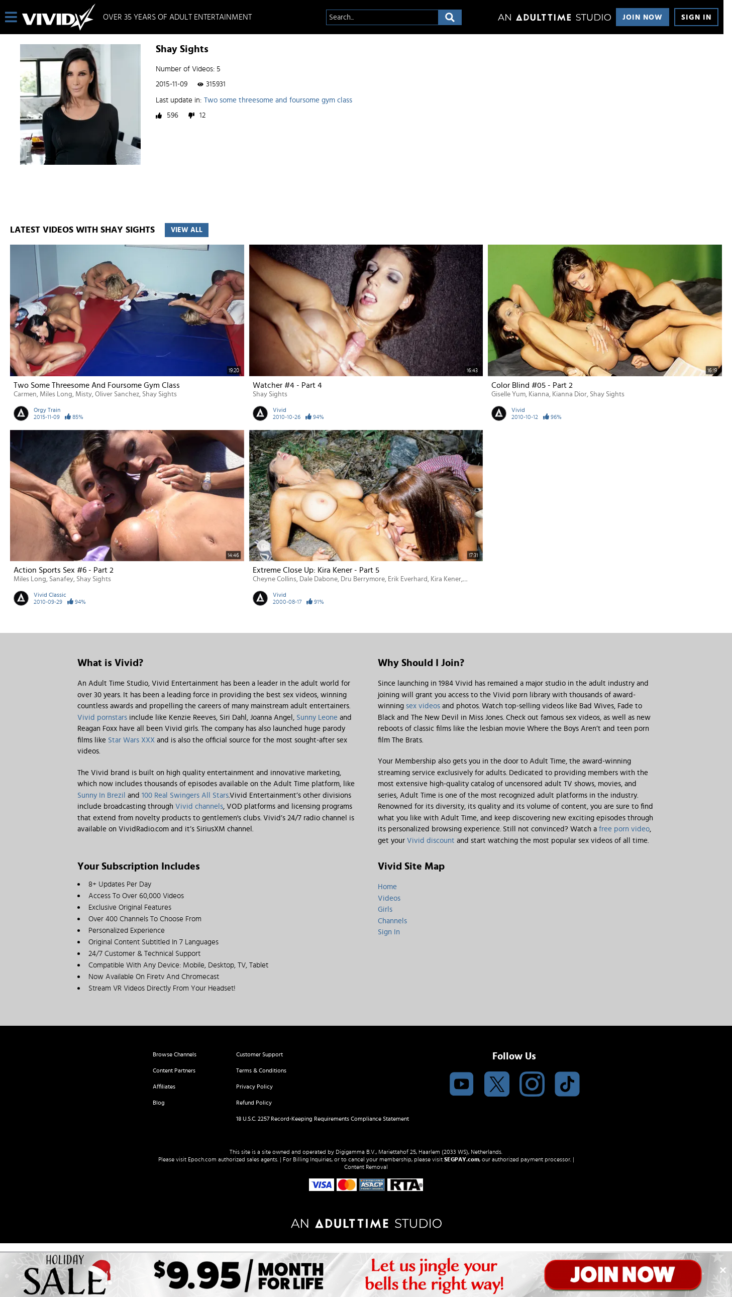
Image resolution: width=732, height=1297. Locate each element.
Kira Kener (446, 579)
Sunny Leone (317, 717)
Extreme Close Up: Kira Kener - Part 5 (316, 570)
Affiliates (164, 1087)
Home (387, 887)
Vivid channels (199, 806)
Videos (389, 898)
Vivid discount (431, 840)
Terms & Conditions (261, 1070)
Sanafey (61, 579)
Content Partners (174, 1070)
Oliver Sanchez (117, 394)
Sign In (696, 17)
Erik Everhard (408, 579)
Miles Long (56, 394)
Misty (83, 394)
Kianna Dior (569, 394)
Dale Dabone (318, 579)
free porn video (624, 829)
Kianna (539, 394)
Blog (159, 1103)
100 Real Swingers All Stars (185, 795)
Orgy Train (47, 410)
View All (186, 230)
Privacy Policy (254, 1087)
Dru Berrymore (363, 579)
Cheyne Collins (274, 579)
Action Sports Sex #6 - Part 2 (64, 570)
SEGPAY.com (461, 1159)
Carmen (25, 394)
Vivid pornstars (102, 717)
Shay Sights (159, 394)
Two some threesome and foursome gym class (278, 100)
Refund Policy (254, 1103)
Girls (385, 909)
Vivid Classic (50, 595)
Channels (392, 921)
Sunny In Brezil (101, 795)
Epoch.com (202, 1159)
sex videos (423, 706)
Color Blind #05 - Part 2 (532, 385)
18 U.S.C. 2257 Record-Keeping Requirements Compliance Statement (322, 1119)
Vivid (279, 410)
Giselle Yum (508, 394)
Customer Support (259, 1054)
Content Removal (366, 1167)
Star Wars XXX (131, 740)
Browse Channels (174, 1054)
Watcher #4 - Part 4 (287, 385)
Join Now (642, 17)
